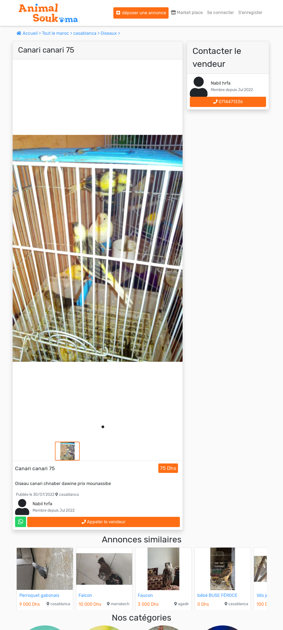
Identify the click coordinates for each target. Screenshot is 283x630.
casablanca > (87, 33)
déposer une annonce (141, 12)
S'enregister (250, 12)
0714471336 (228, 101)
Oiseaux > (110, 33)
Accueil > (29, 33)
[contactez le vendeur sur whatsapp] (20, 522)
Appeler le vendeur (103, 521)
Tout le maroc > (57, 33)
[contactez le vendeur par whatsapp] (20, 522)
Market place (187, 12)
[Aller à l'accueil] (48, 13)
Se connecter (220, 12)
